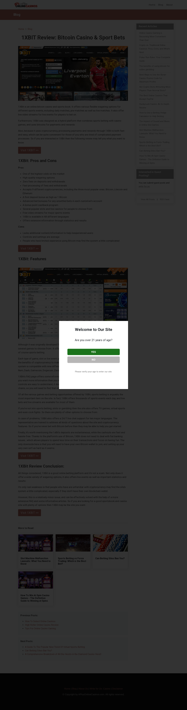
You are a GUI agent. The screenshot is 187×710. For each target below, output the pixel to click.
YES (93, 351)
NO (93, 359)
